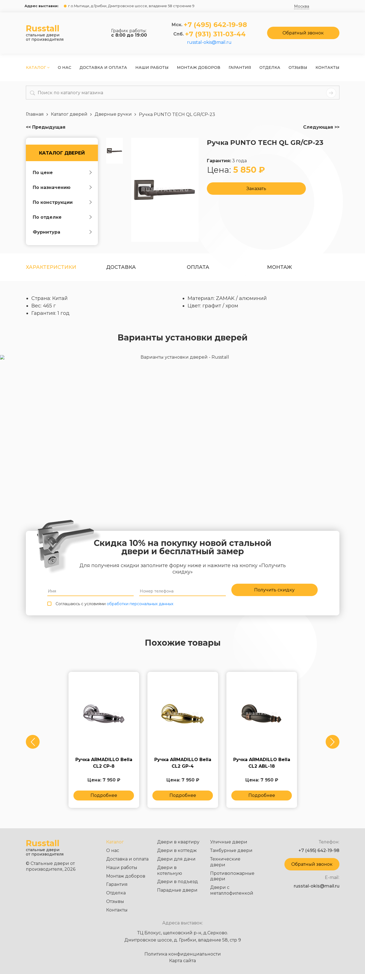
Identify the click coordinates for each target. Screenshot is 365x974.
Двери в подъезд (177, 881)
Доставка (121, 267)
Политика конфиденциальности (182, 954)
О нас (64, 67)
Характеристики (51, 267)
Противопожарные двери (232, 876)
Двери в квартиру (178, 842)
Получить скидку (274, 590)
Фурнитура (46, 232)
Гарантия (240, 67)
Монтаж (279, 267)
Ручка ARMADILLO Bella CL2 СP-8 (103, 766)
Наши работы (152, 67)
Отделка (269, 67)
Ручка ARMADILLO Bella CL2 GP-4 (182, 766)
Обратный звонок (303, 33)
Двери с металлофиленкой (231, 890)
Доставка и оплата (103, 67)
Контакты (327, 67)
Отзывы (298, 67)
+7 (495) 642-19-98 (215, 24)
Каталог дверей (62, 153)
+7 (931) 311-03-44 (215, 34)
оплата (198, 267)
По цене (43, 172)
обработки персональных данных (140, 605)
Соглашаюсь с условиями (114, 605)
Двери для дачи (176, 859)
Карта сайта (182, 961)
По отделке (47, 217)
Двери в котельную (169, 870)
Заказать (256, 189)
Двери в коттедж (177, 850)
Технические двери (225, 861)
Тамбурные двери (231, 850)
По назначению (51, 187)
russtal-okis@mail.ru (209, 42)
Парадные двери (177, 890)
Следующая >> (321, 127)
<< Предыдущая (45, 127)
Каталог (38, 67)
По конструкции (53, 202)
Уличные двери (228, 842)
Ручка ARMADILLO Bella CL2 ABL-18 (261, 766)
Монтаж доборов (198, 67)
